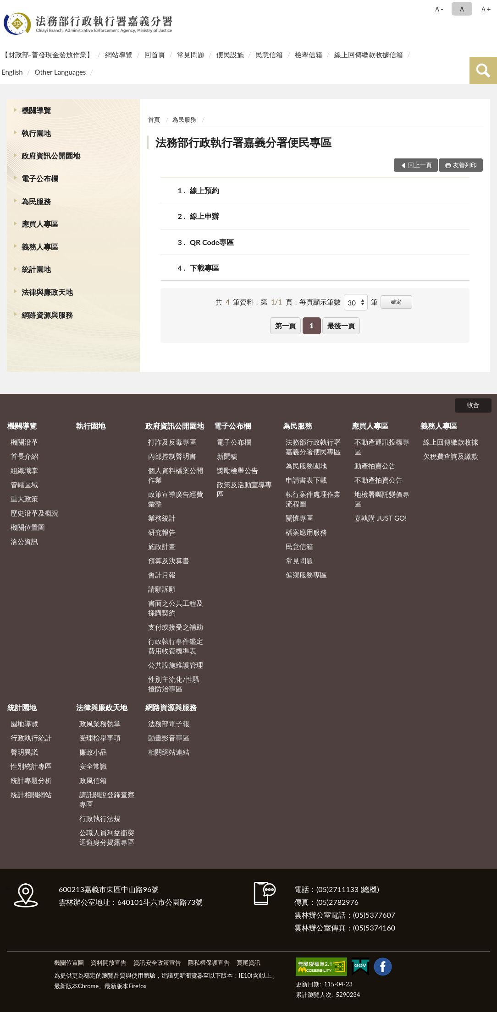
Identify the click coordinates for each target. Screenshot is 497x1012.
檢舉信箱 (308, 54)
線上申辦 (204, 216)
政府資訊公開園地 (51, 155)
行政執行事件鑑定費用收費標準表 (175, 646)
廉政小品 (93, 752)
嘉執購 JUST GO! (380, 518)
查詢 (483, 70)
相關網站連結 (168, 752)
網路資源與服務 (47, 314)
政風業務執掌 (100, 723)
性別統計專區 (31, 766)
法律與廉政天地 (47, 292)
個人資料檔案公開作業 (175, 475)
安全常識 (93, 766)
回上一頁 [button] (420, 165)
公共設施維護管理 (175, 665)
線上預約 (204, 190)
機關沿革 (24, 442)
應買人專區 (40, 223)
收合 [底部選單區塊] (473, 404)
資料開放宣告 (109, 962)
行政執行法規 (100, 818)
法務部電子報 (168, 723)
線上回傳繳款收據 (450, 442)
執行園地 (36, 133)
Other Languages (60, 72)
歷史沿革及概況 (35, 513)
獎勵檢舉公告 (237, 470)
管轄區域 (24, 484)
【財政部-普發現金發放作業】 (47, 54)
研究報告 (162, 532)
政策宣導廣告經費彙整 (175, 499)
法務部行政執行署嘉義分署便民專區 (243, 142)
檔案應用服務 (306, 532)
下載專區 (204, 267)
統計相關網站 (31, 794)
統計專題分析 (31, 780)
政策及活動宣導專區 (244, 489)
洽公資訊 (24, 541)
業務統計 (162, 518)
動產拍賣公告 (375, 466)
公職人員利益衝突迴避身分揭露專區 (106, 837)
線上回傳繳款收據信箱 (368, 54)
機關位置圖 (28, 527)
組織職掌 (24, 470)
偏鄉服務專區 (306, 575)
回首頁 (154, 54)
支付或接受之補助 (175, 627)
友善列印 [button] (465, 165)
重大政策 (24, 499)
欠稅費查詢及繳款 (450, 456)
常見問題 (190, 54)
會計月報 (162, 575)
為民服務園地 (306, 466)
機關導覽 (36, 110)
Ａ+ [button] (485, 9)
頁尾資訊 (248, 962)
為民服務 (36, 201)
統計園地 (36, 269)
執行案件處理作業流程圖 (313, 499)
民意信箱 (269, 54)
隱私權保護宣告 (209, 962)
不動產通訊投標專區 (381, 447)
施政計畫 (162, 546)
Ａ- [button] (438, 9)
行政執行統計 (31, 738)
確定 (396, 302)
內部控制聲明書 (172, 456)
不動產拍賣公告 (378, 480)
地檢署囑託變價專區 (381, 499)
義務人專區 (40, 246)
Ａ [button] (461, 9)
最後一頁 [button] (341, 325)
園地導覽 (24, 723)
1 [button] (311, 325)
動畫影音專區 (168, 738)
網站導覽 (119, 54)
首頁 (154, 119)
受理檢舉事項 (100, 738)
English (12, 72)
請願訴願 (162, 589)
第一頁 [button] (285, 325)
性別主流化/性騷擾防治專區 (173, 684)
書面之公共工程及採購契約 (175, 608)
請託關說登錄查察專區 (106, 799)
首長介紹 (24, 456)
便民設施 (230, 54)
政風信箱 (93, 780)
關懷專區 (299, 518)
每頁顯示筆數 (320, 302)
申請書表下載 (306, 480)
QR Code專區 (212, 242)
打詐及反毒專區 (172, 442)
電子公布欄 (40, 178)
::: (8, 8)
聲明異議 (24, 752)
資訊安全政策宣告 (157, 962)
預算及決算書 (168, 560)
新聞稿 (227, 456)
